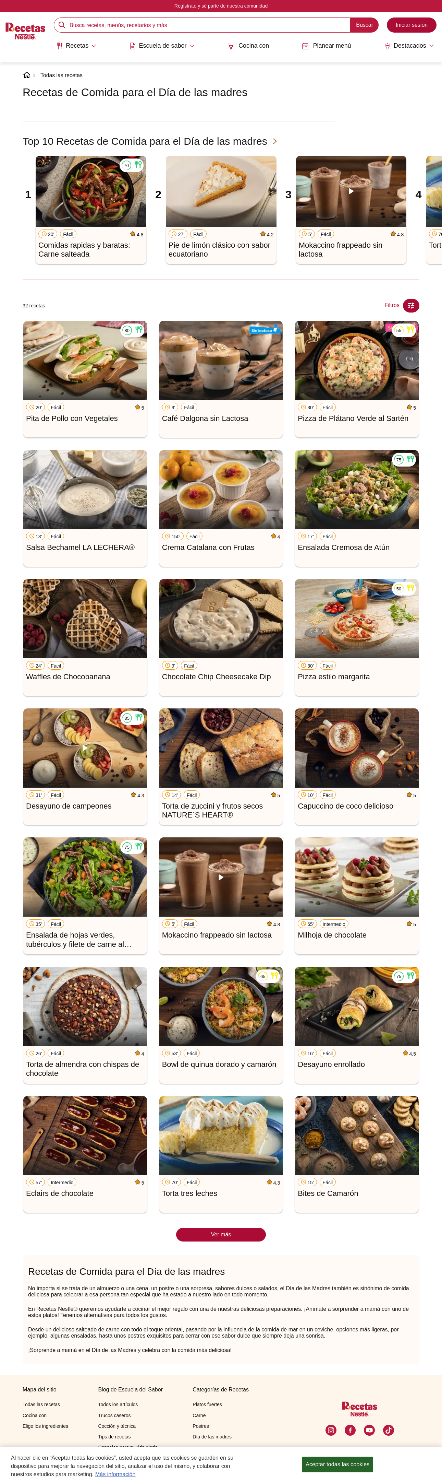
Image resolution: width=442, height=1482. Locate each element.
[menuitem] (75, 48)
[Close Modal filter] (411, 306)
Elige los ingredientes (45, 1426)
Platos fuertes (207, 1404)
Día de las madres (212, 1436)
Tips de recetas (114, 1436)
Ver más (221, 1234)
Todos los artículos (118, 1404)
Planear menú (327, 45)
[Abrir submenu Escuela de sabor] (161, 45)
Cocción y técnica (117, 1426)
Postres (201, 1426)
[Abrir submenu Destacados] (410, 45)
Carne (199, 1415)
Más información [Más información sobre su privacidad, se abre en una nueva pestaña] (115, 1474)
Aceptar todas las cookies (337, 1464)
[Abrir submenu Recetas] (75, 45)
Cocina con (248, 45)
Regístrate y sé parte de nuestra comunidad (221, 6)
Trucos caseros (114, 1415)
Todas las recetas (61, 76)
